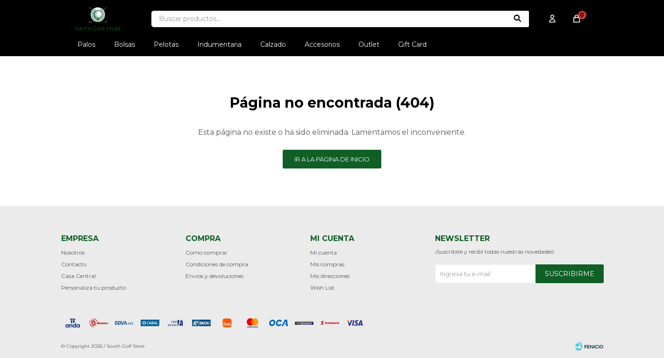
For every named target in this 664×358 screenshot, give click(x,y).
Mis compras (327, 264)
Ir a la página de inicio (332, 159)
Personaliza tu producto (93, 287)
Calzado (273, 44)
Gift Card (412, 44)
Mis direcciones (330, 275)
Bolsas (124, 44)
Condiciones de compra (217, 264)
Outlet (368, 44)
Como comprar (207, 252)
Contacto (73, 264)
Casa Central (78, 275)
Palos (86, 44)
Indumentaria (219, 44)
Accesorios (322, 44)
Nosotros (73, 252)
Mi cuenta (323, 252)
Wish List (322, 287)
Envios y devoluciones (214, 275)
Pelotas (166, 44)
